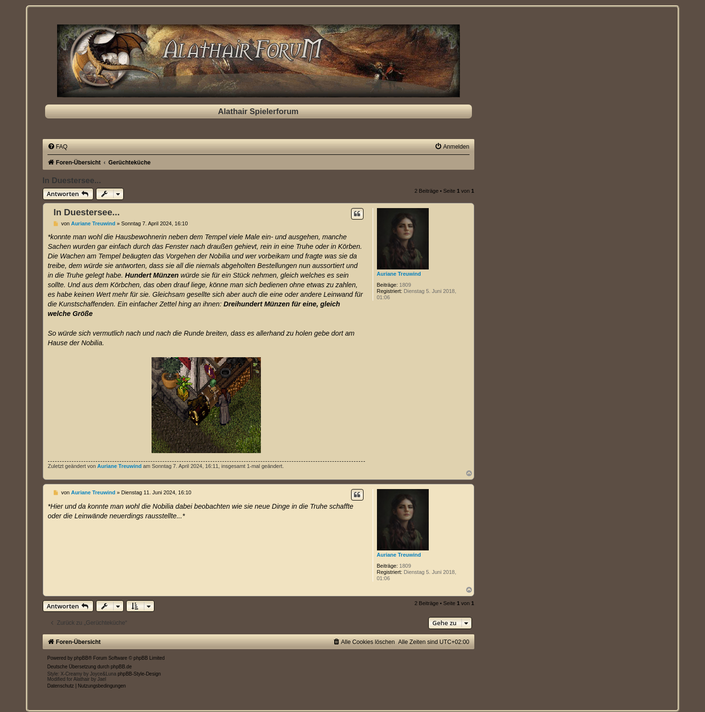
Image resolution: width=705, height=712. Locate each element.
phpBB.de (121, 666)
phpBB (81, 658)
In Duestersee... (72, 180)
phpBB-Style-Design (139, 674)
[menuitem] (57, 146)
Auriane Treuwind (399, 274)
